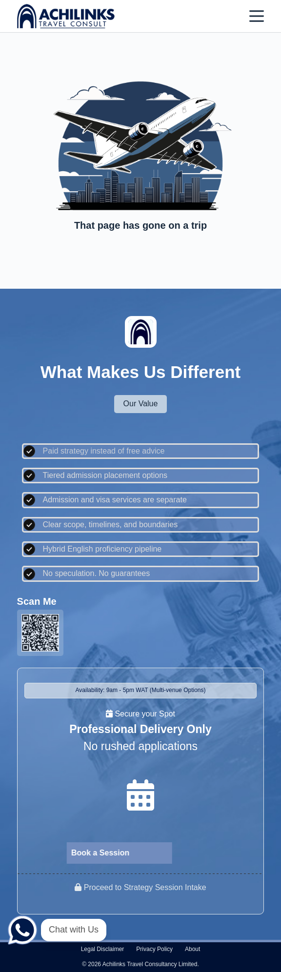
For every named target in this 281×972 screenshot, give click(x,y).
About (192, 949)
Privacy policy (154, 949)
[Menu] (256, 16)
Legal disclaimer (102, 949)
